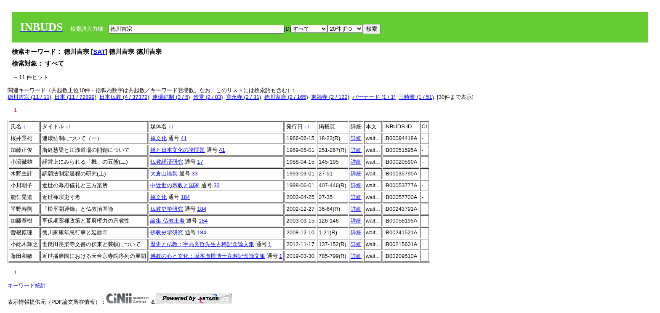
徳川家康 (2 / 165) (286, 97)
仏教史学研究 (166, 209)
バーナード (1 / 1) (374, 97)
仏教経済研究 (166, 162)
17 (200, 162)
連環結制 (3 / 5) (171, 97)
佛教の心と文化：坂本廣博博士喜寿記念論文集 (207, 256)
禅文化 (158, 138)
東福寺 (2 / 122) (330, 97)
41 (183, 138)
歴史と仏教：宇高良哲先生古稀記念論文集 (202, 244)
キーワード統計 (27, 285)
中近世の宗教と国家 (175, 185)
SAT (99, 51)
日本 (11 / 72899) (75, 97)
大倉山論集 (164, 173)
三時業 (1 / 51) (416, 97)
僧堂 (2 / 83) (208, 97)
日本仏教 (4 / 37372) (124, 97)
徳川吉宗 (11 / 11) (29, 97)
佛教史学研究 (166, 232)
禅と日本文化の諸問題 (177, 150)
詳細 (356, 138)
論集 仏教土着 (167, 221)
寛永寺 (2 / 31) (243, 97)
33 (194, 173)
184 (185, 197)
